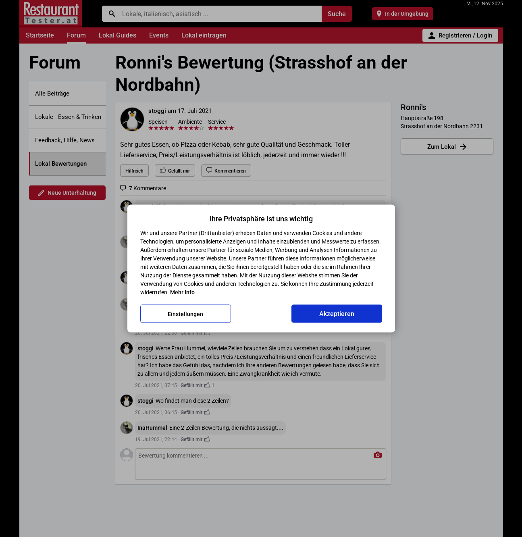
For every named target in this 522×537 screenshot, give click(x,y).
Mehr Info (182, 292)
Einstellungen (185, 313)
